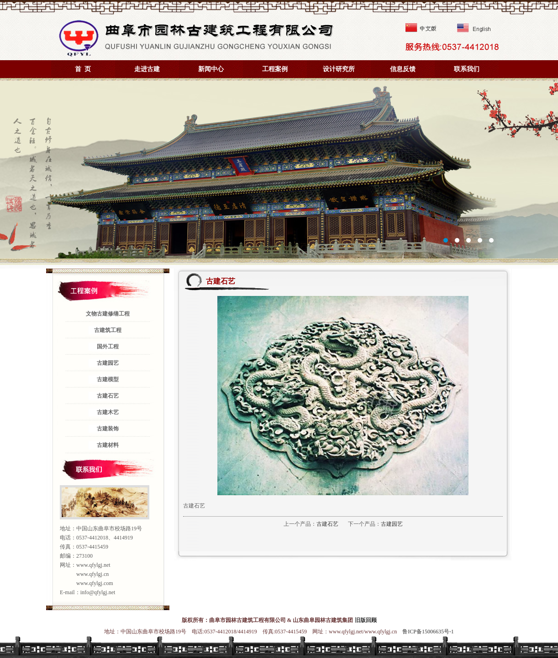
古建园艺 (392, 524)
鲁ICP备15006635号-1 (428, 631)
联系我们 (466, 69)
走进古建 (147, 69)
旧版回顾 (366, 620)
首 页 (83, 69)
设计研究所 (339, 69)
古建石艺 (327, 524)
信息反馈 (403, 69)
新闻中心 (211, 69)
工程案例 (275, 69)
